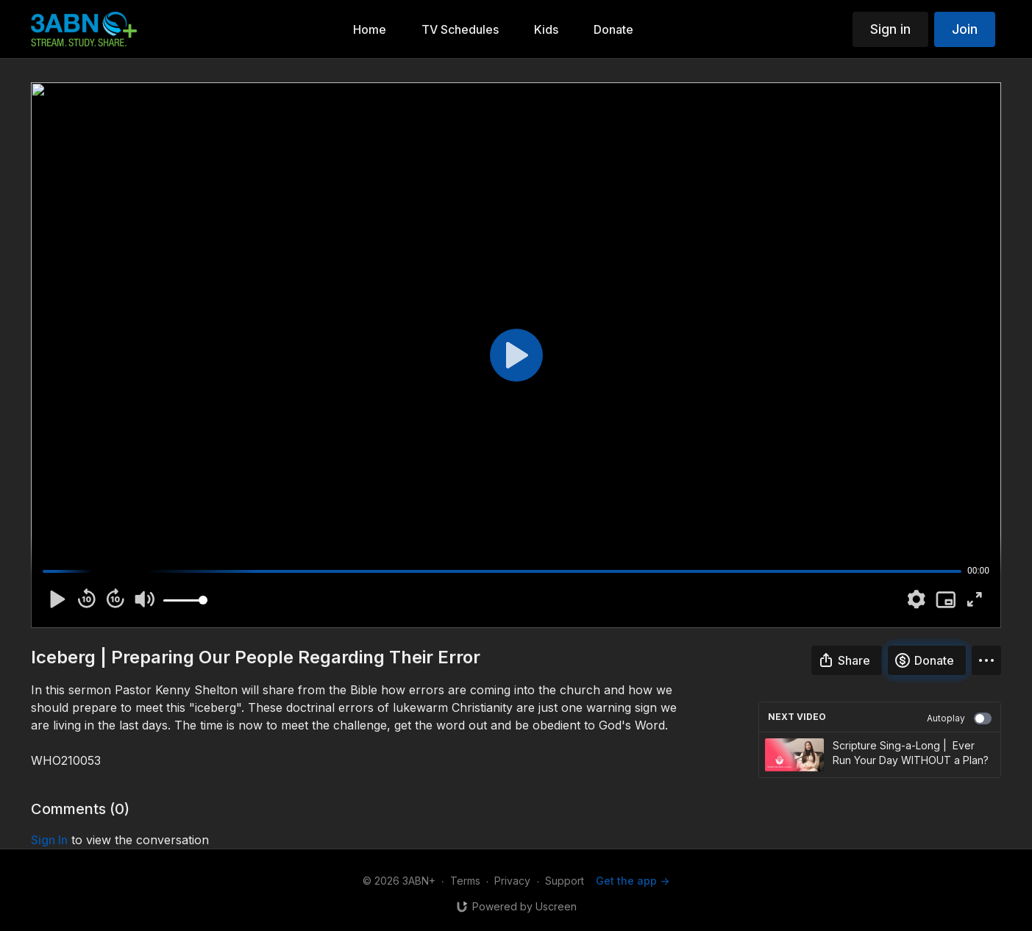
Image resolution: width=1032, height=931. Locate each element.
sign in (49, 839)
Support (564, 880)
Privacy (512, 880)
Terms (465, 880)
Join (965, 29)
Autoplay (959, 718)
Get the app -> (632, 880)
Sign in (890, 29)
